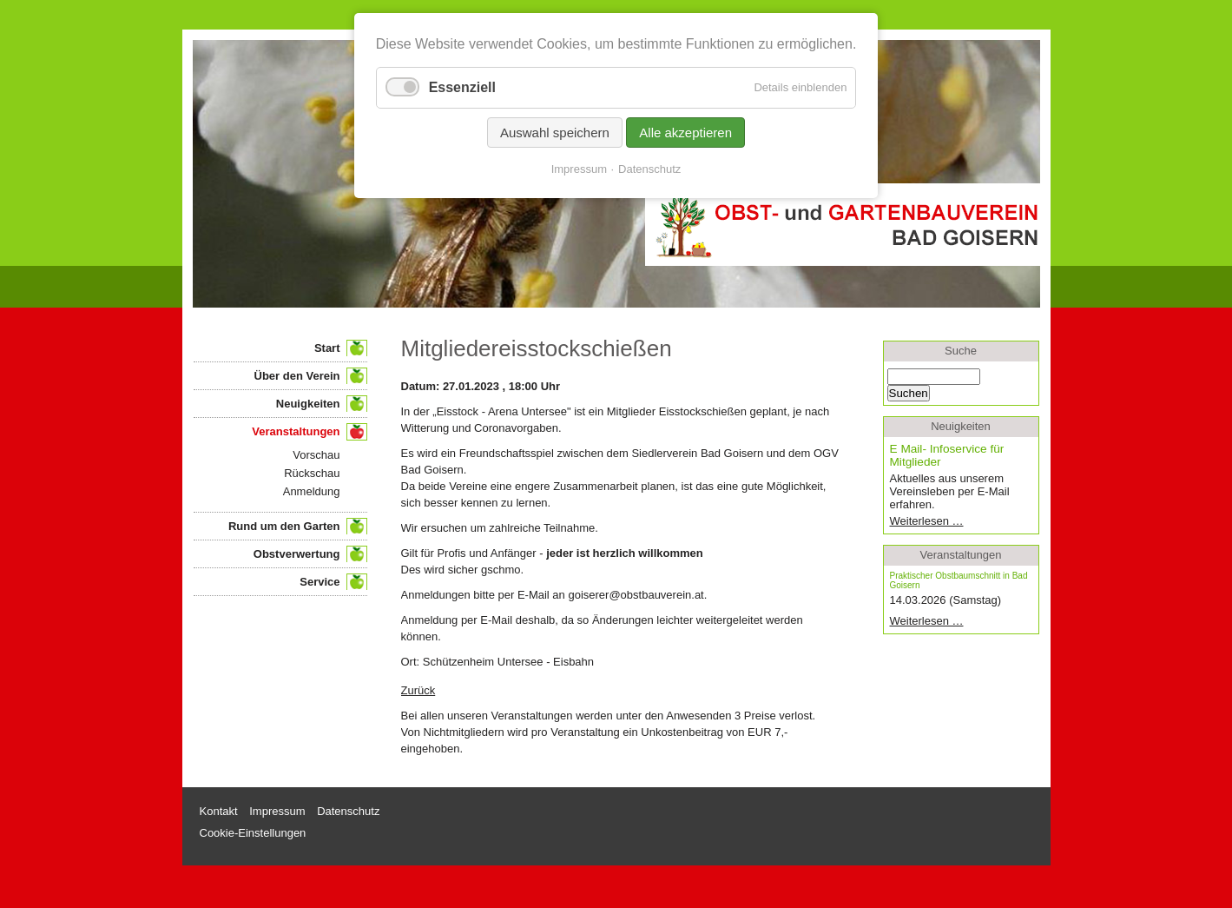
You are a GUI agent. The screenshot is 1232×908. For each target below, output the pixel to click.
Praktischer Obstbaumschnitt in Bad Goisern (959, 580)
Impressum (579, 169)
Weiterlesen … (954, 520)
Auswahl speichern (554, 132)
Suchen (908, 393)
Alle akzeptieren (685, 132)
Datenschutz (649, 169)
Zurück (418, 690)
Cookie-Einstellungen (253, 832)
